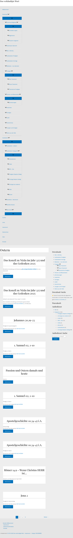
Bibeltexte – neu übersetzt (12, 66)
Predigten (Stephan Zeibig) (14, 174)
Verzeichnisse (9, 122)
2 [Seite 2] (19, 517)
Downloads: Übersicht (11, 45)
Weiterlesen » (8, 276)
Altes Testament (12, 79)
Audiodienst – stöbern (11, 146)
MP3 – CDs (10, 169)
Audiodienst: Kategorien (12, 151)
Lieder (7, 117)
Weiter (46, 517)
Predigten (9, 71)
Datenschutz (5, 232)
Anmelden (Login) (12, 30)
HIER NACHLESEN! (20, 328)
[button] (8, 14)
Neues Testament (12, 84)
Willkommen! (5, 9)
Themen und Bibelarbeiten (13, 94)
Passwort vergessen (12, 40)
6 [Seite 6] (25, 517)
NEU (56, 309)
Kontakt (4, 241)
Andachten (8, 107)
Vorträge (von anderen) (13, 184)
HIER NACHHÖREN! (18, 303)
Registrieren (11, 35)
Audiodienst (6, 137)
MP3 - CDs (60, 320)
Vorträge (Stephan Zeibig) (14, 179)
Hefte (9, 189)
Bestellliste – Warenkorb (11, 199)
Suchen (4, 217)
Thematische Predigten (13, 89)
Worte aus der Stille (10, 133)
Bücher (9, 194)
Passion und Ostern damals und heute (24, 372)
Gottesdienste (11, 159)
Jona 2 (24, 495)
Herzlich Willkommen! (8, 523)
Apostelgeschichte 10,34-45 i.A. (24, 421)
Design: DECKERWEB (36, 533)
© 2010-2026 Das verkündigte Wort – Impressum (18, 533)
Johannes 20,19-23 (24, 320)
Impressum (5, 227)
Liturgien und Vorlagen (11, 128)
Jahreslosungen (11, 102)
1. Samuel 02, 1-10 (24, 345)
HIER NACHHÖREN (18, 404)
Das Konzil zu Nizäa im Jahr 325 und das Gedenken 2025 (24, 261)
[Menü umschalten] (12, 18)
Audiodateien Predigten (11, 56)
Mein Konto (9, 209)
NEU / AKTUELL (9, 50)
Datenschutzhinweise (8, 526)
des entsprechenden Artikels (29, 269)
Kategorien (57, 312)
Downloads (5, 14)
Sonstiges (8, 112)
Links (3, 222)
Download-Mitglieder (11, 22)
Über (3, 237)
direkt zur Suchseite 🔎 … (61, 299)
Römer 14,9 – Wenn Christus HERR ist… (24, 471)
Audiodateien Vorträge (11, 61)
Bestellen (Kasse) (10, 204)
